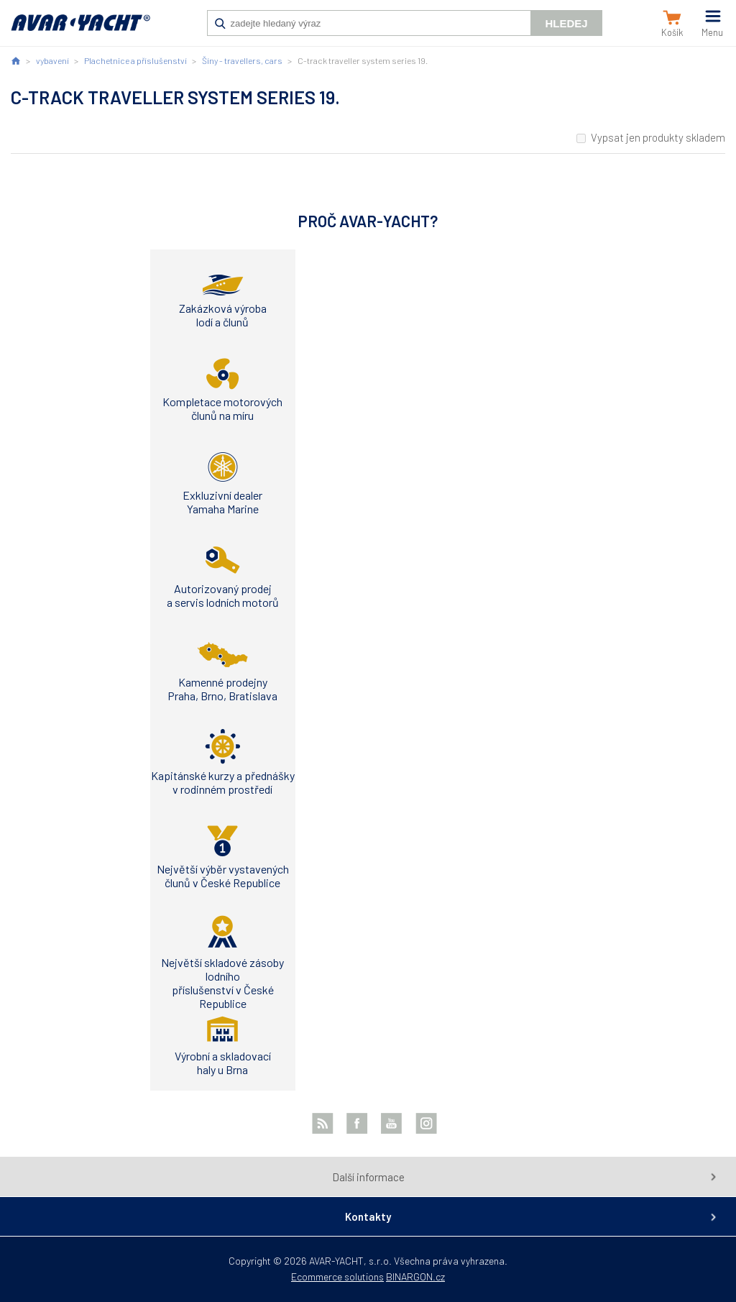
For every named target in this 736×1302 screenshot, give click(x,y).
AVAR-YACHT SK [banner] (80, 30)
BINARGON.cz (415, 1276)
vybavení (52, 60)
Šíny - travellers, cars (242, 60)
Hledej (566, 23)
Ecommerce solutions (337, 1276)
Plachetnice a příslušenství (135, 60)
